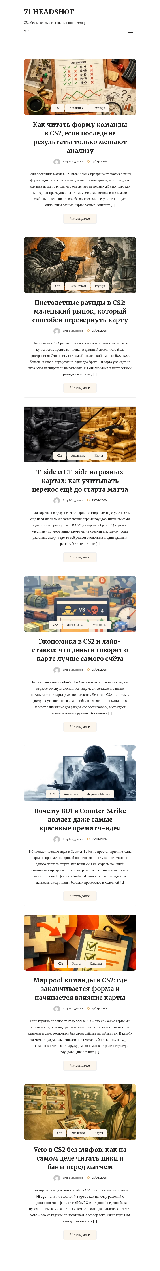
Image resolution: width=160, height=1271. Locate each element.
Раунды (100, 286)
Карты (98, 455)
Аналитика (76, 108)
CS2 (57, 108)
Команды (99, 108)
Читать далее (80, 219)
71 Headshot (49, 12)
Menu (28, 31)
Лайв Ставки (77, 286)
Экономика (100, 625)
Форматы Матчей (98, 794)
